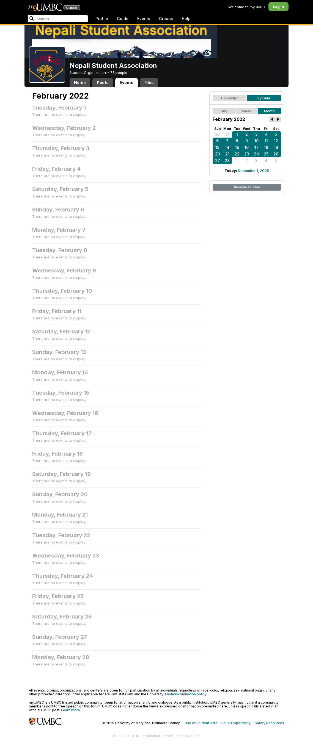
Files (149, 82)
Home (80, 82)
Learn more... (72, 710)
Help (186, 18)
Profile (101, 18)
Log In (278, 6)
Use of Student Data (201, 723)
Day (224, 111)
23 (246, 154)
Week (246, 111)
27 (217, 160)
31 (227, 134)
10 (256, 140)
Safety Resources (269, 723)
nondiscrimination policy (187, 694)
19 (276, 147)
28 (227, 160)
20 (217, 154)
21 (227, 154)
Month (269, 111)
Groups (166, 18)
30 (217, 134)
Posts (103, 82)
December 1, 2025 (253, 170)
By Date (263, 98)
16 (247, 147)
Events (143, 18)
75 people (118, 72)
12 (276, 140)
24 (256, 154)
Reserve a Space (247, 187)
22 (237, 154)
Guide (122, 18)
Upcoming (229, 98)
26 (275, 154)
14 (227, 147)
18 (266, 147)
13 (217, 147)
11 (266, 140)
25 (266, 154)
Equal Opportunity (236, 723)
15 (237, 147)
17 (256, 147)
